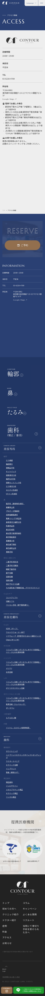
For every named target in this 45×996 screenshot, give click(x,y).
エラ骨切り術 (11, 486)
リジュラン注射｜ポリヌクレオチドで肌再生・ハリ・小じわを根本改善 (23, 650)
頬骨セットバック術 (13, 482)
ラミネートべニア (12, 761)
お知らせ (7, 943)
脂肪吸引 (9, 464)
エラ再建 (9, 460)
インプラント (11, 768)
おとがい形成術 (12, 490)
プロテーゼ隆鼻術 (12, 511)
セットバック (11, 471)
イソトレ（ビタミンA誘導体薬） (18, 727)
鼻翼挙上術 (10, 507)
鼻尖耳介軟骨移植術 (13, 533)
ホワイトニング (12, 751)
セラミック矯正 (12, 793)
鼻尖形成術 (10, 529)
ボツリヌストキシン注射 (15, 688)
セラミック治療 (12, 765)
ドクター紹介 (9, 920)
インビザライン (12, 786)
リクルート (28, 920)
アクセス (7, 937)
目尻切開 (9, 580)
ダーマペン (10, 708)
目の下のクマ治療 (12, 584)
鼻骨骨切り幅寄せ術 (13, 522)
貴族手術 (9, 552)
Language (31, 3)
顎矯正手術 (10, 468)
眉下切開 (9, 573)
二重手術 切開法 (12, 565)
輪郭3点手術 (10, 479)
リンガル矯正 (11, 797)
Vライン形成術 (11, 494)
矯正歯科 (9, 782)
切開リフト (10, 601)
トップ (5, 902)
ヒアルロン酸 (11, 718)
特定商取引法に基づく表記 (11, 977)
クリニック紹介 (10, 914)
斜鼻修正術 (10, 526)
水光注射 (9, 672)
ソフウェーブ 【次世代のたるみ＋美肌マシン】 (24, 636)
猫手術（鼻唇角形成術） (15, 503)
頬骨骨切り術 (11, 475)
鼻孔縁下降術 (11, 544)
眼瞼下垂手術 (11, 569)
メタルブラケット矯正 (14, 789)
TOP (3, 210)
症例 (4, 925)
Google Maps (8, 99)
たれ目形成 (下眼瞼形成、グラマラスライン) (22, 588)
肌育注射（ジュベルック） (16, 704)
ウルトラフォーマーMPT (15, 632)
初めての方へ (9, 908)
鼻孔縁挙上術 (11, 548)
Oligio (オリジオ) (12, 639)
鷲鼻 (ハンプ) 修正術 (13, 518)
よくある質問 (30, 914)
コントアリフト (12, 597)
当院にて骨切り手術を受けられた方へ (31, 929)
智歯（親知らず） (12, 772)
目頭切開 (9, 576)
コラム (26, 902)
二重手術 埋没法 (12, 562)
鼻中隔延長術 (11, 537)
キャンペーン (30, 908)
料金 (4, 931)
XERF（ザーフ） (12, 628)
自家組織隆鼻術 (12, 515)
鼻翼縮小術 (10, 540)
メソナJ (9, 668)
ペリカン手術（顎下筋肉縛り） (18, 605)
